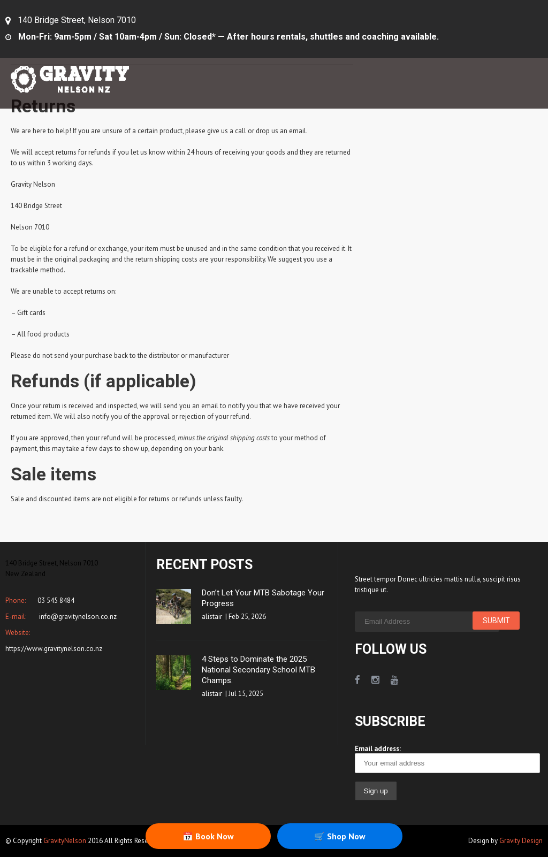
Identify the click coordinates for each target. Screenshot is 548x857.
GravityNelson (64, 840)
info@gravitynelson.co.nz (77, 616)
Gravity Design (521, 840)
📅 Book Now (208, 836)
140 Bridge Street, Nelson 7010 (77, 20)
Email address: (447, 758)
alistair (212, 616)
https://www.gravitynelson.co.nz (53, 648)
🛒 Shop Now (340, 836)
